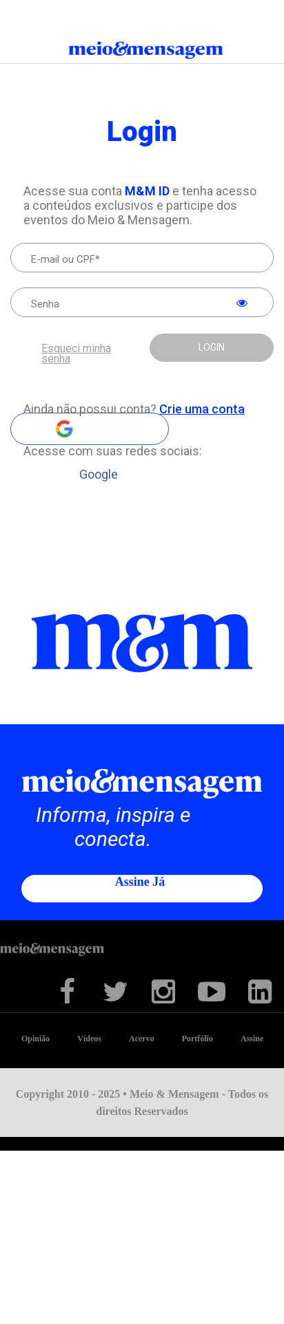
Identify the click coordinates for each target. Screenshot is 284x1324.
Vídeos (89, 1038)
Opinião (35, 1038)
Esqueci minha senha (76, 353)
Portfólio (197, 1038)
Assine (252, 1038)
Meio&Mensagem (142, 53)
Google (89, 429)
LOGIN (212, 347)
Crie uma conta (202, 409)
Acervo (141, 1038)
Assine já (140, 882)
